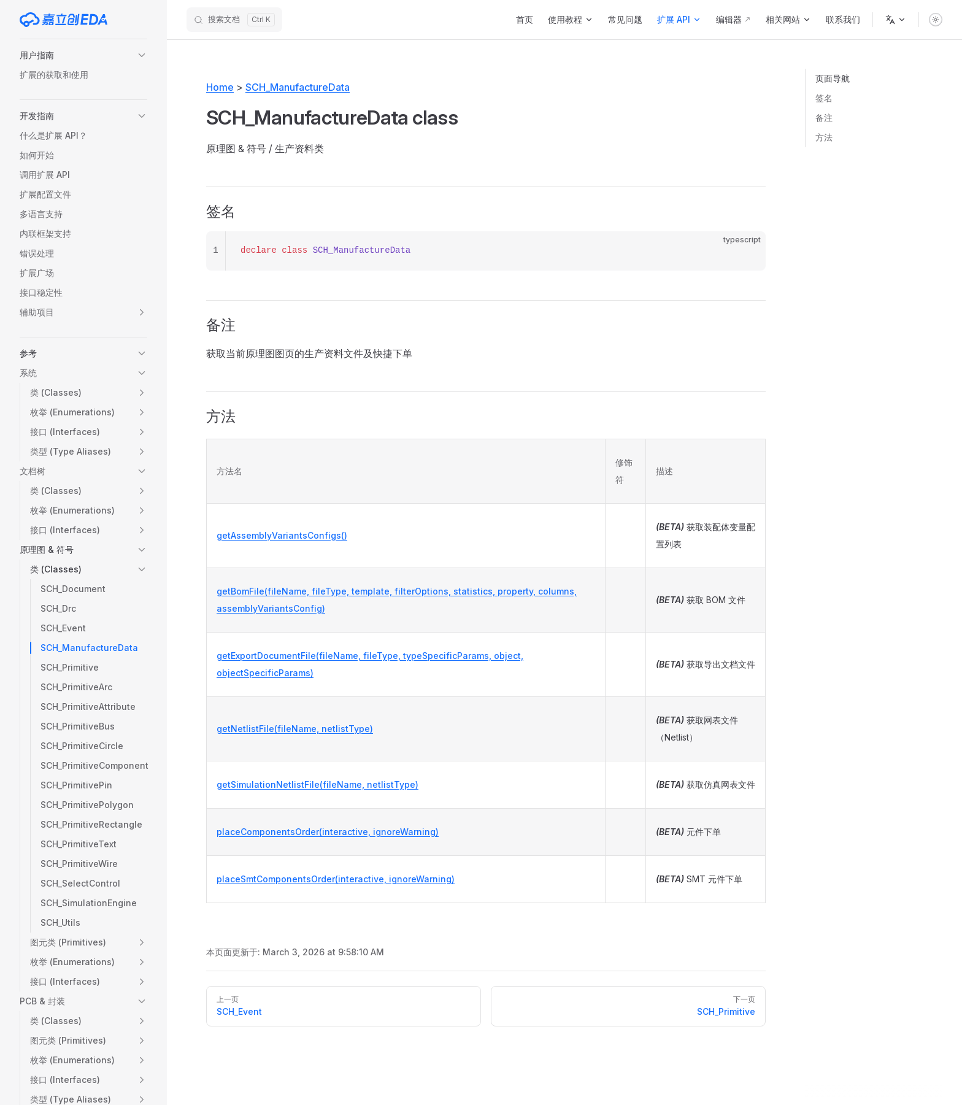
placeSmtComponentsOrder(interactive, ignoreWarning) (336, 879)
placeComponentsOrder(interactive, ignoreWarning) (328, 831)
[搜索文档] (234, 19)
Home (220, 87)
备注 (824, 117)
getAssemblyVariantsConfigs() (282, 535)
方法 (824, 137)
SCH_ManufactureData (297, 87)
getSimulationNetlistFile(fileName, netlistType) (317, 784)
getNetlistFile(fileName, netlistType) (295, 728)
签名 (824, 98)
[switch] (935, 19)
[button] (83, 55)
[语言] (896, 19)
